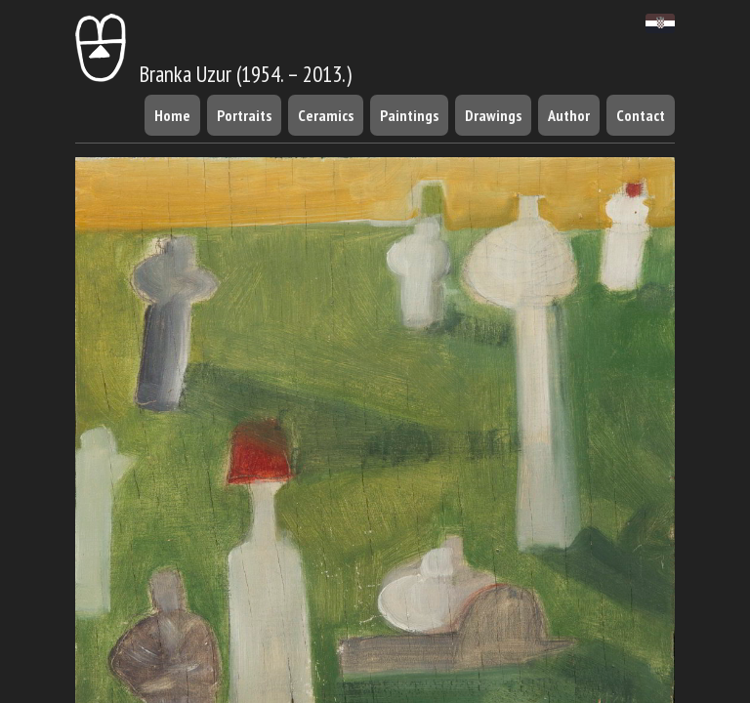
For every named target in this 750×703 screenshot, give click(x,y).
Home (172, 115)
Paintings (409, 115)
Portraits (244, 115)
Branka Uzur (153, 74)
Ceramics (326, 115)
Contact (640, 115)
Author (569, 115)
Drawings (493, 115)
